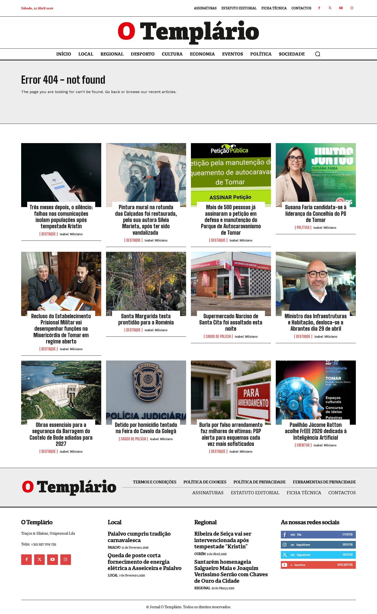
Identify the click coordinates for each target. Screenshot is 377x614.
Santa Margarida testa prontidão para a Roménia (146, 319)
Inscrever (344, 564)
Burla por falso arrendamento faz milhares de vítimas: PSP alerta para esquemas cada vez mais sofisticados (231, 434)
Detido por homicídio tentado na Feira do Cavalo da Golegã (146, 428)
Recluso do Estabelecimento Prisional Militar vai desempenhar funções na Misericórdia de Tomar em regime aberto (61, 329)
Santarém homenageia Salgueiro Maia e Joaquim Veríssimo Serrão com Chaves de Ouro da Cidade (231, 571)
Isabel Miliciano (71, 234)
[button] (317, 54)
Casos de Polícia (218, 336)
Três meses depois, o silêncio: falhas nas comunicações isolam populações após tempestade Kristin (61, 216)
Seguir (347, 544)
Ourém (200, 554)
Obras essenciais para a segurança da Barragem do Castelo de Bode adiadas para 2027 (61, 434)
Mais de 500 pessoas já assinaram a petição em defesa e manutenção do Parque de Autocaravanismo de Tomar (231, 220)
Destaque (48, 234)
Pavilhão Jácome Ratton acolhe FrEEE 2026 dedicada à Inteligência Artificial (316, 431)
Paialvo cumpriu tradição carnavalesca (139, 537)
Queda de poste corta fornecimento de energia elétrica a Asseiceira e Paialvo (145, 562)
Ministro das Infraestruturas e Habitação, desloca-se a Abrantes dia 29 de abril (316, 322)
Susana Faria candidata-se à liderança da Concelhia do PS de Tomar (315, 213)
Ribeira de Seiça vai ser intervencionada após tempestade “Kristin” (222, 540)
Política (303, 227)
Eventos (303, 445)
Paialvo (114, 547)
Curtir (347, 534)
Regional (202, 588)
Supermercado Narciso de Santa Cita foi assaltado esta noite (230, 322)
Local (113, 575)
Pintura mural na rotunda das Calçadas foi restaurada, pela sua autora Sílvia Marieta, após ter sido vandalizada (146, 220)
